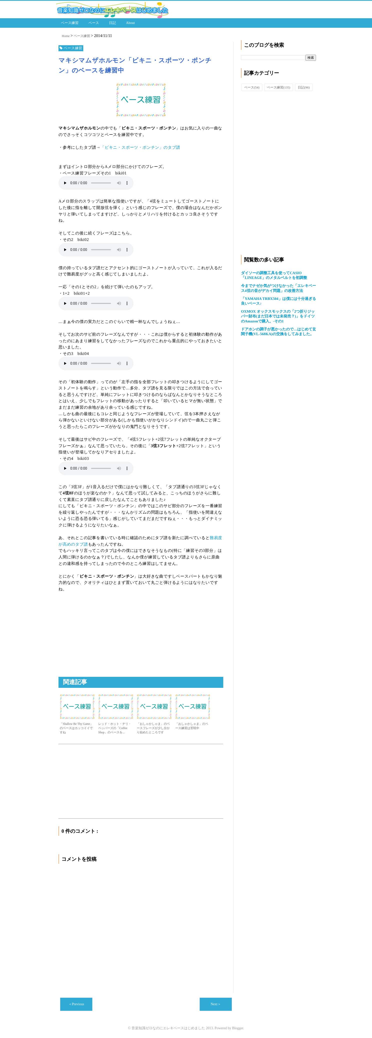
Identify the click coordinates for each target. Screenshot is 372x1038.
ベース (93, 22)
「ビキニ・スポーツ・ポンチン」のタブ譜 (140, 147)
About (130, 22)
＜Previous (76, 1004)
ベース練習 (69, 22)
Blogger (237, 1028)
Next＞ (215, 1004)
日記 (112, 22)
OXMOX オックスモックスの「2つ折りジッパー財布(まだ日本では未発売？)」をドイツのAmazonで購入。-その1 (278, 316)
